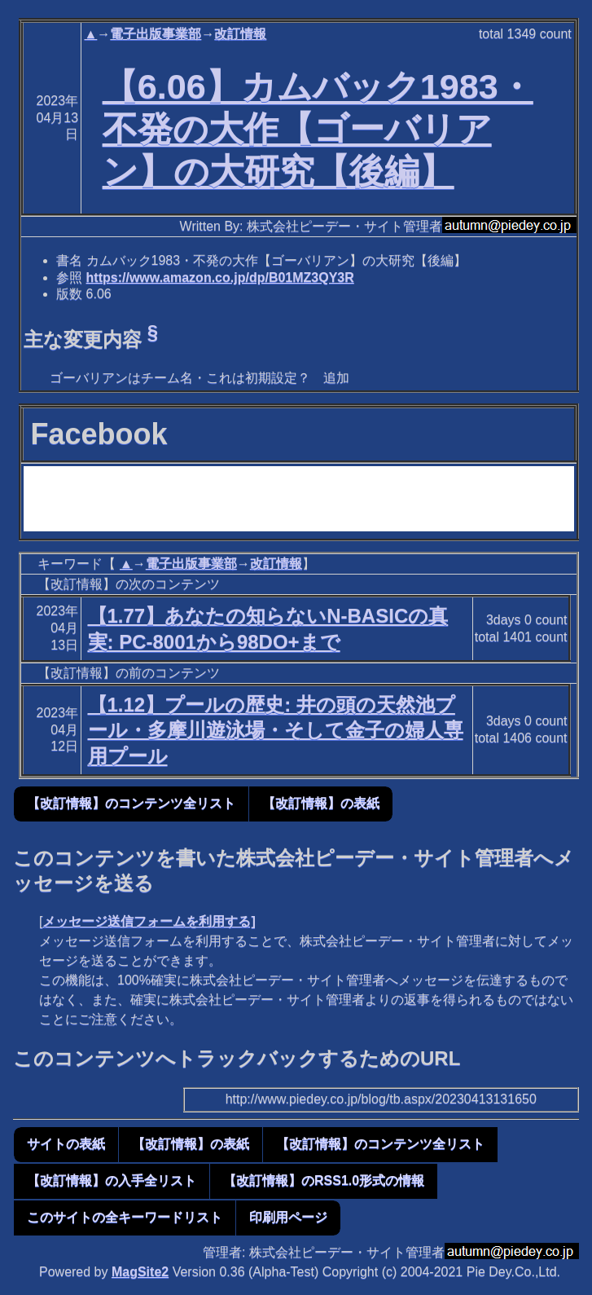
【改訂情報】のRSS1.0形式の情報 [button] (323, 1180)
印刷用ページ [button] (288, 1217)
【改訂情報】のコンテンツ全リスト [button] (131, 803)
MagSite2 (140, 1272)
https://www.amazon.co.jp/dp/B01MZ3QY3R (220, 277)
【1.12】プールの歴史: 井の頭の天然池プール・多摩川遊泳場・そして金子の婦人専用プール (275, 730)
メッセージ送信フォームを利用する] (148, 921)
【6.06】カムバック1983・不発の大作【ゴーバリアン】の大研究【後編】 (318, 129)
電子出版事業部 (155, 34)
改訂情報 (240, 34)
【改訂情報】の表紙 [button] (320, 803)
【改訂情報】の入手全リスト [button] (111, 1180)
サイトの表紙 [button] (66, 1144)
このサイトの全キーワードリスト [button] (124, 1217)
